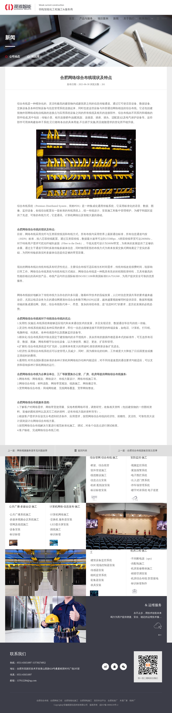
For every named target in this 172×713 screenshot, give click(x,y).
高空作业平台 (100, 700)
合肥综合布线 (42, 700)
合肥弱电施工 (86, 700)
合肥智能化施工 (71, 700)
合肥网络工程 (56, 700)
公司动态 (14, 56)
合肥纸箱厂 (113, 700)
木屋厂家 (124, 700)
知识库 (35, 56)
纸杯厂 (132, 700)
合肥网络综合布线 (27, 402)
